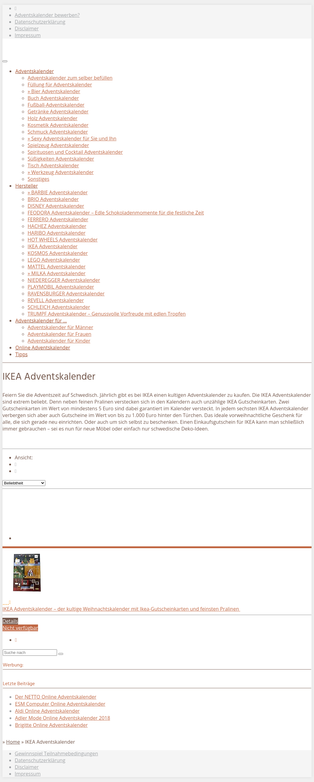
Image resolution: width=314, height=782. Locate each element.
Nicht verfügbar (20, 627)
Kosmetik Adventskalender (58, 125)
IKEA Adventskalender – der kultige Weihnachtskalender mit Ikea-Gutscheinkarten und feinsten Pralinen (121, 608)
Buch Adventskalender (53, 98)
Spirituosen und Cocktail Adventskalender (75, 152)
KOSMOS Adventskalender (58, 253)
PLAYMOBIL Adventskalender (61, 286)
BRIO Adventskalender (53, 199)
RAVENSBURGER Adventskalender (66, 293)
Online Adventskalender (42, 347)
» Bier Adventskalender (54, 91)
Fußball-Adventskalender (56, 104)
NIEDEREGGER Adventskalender (64, 280)
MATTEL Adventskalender (57, 266)
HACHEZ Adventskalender (57, 226)
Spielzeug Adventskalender (58, 145)
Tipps (21, 354)
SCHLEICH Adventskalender (59, 307)
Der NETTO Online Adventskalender (55, 696)
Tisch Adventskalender (53, 165)
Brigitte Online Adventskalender (51, 725)
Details (10, 621)
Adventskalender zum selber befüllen (70, 77)
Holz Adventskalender (53, 118)
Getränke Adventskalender (58, 111)
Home (13, 741)
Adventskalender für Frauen (59, 334)
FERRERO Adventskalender (58, 219)
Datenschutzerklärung (40, 21)
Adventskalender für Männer (60, 327)
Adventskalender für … (41, 320)
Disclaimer (27, 28)
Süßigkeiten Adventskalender (61, 158)
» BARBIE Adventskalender (58, 192)
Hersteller (26, 185)
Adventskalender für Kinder (59, 340)
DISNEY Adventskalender (56, 206)
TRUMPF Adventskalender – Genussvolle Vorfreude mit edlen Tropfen (107, 313)
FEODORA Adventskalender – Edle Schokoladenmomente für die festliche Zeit (116, 212)
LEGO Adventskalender (54, 259)
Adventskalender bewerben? (47, 15)
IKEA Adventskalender (53, 246)
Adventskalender (34, 71)
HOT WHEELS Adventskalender (63, 239)
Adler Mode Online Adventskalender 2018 (62, 718)
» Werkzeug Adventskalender (61, 172)
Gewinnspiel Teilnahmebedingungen (56, 753)
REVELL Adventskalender (56, 300)
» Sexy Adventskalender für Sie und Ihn (72, 138)
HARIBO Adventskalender (57, 233)
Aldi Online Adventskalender (47, 711)
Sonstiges (38, 179)
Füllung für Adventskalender (60, 84)
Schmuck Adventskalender (58, 131)
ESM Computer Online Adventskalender (60, 703)
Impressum (27, 35)
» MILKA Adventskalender (57, 273)
